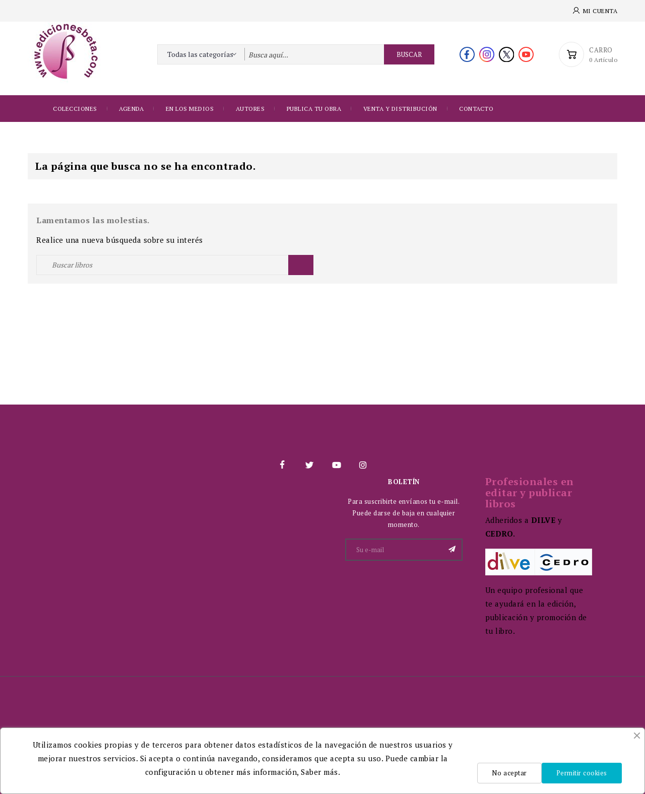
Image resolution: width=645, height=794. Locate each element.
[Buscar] (174, 265)
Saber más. (320, 772)
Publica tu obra (314, 108)
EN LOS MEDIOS (190, 108)
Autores (250, 108)
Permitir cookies (581, 772)
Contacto (476, 108)
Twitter (308, 465)
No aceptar (509, 772)
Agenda (131, 108)
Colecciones (75, 108)
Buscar (409, 54)
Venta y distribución (400, 108)
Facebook (282, 465)
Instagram (362, 465)
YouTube (336, 465)
